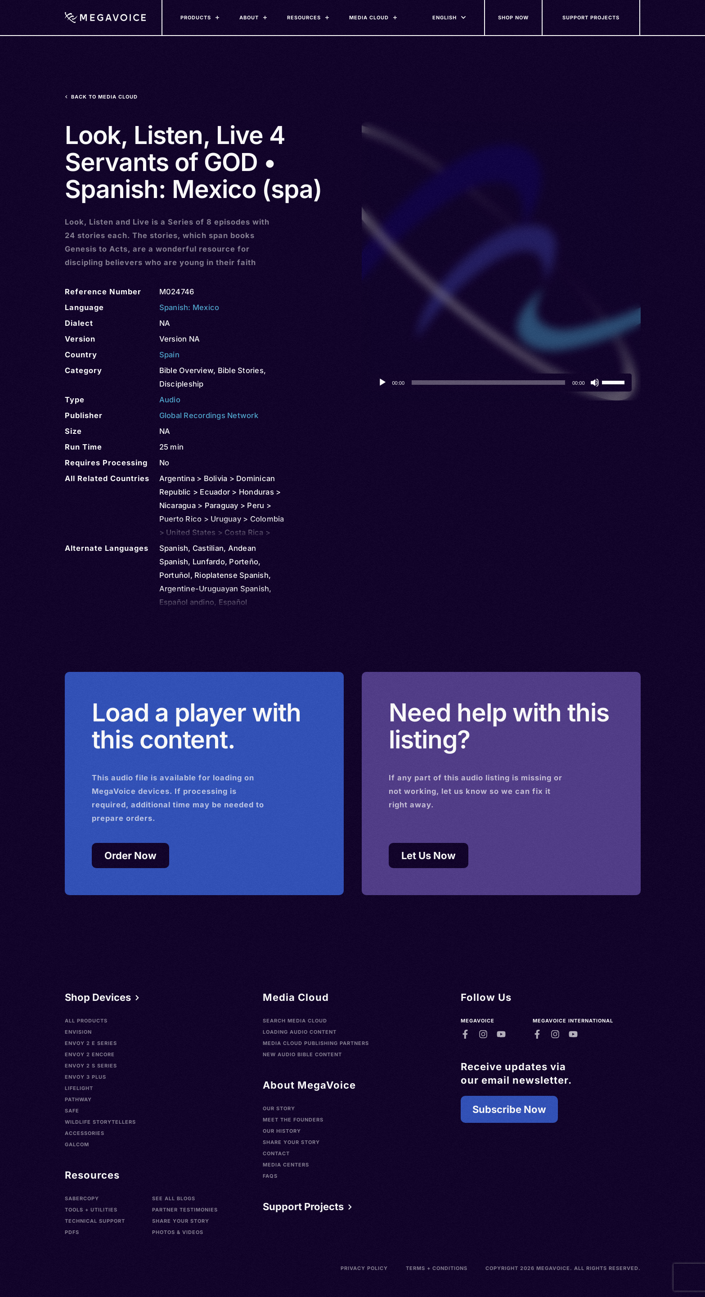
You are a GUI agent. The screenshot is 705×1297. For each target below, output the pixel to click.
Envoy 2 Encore (90, 1054)
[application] (501, 383)
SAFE (72, 1111)
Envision (78, 1032)
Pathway (78, 1099)
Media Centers (286, 1165)
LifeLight (79, 1088)
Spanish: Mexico (189, 307)
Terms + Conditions (436, 1268)
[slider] (488, 382)
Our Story (279, 1108)
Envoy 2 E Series (91, 1043)
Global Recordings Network (208, 415)
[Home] (105, 17)
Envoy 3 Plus (85, 1077)
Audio (169, 399)
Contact (276, 1153)
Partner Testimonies (185, 1210)
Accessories (84, 1133)
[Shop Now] (514, 17)
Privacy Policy (364, 1268)
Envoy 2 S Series (91, 1066)
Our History (282, 1131)
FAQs (270, 1176)
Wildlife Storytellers (100, 1122)
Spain (169, 354)
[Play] (382, 382)
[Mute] (594, 382)
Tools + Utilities (91, 1210)
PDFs (72, 1232)
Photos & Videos (177, 1232)
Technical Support (95, 1221)
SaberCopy (82, 1198)
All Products (86, 1021)
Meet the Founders (293, 1120)
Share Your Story (180, 1221)
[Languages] (444, 17)
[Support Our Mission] (592, 17)
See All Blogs (173, 1198)
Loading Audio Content (300, 1032)
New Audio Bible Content (302, 1054)
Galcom (77, 1144)
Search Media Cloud (295, 1021)
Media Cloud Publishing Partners (316, 1043)
